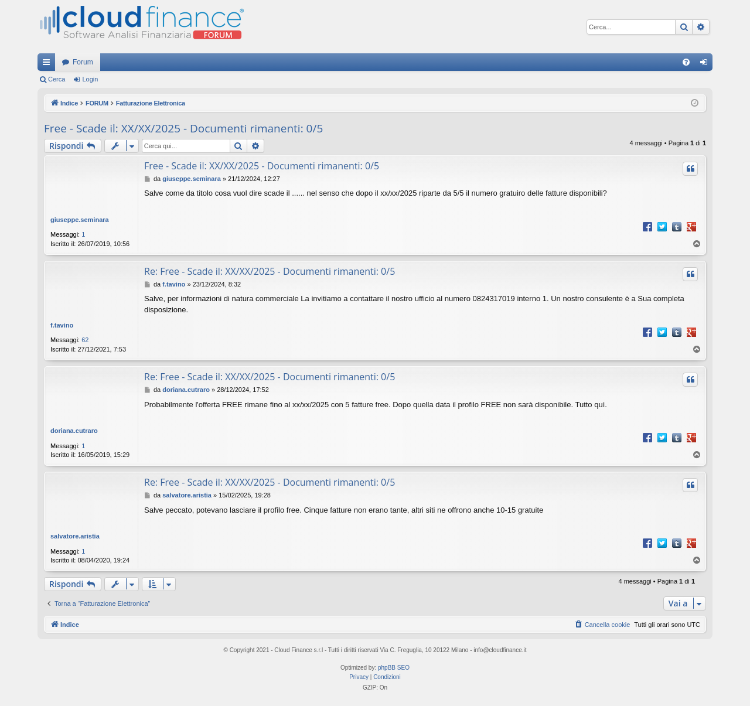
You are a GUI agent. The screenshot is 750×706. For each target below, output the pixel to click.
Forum (83, 62)
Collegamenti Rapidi (48, 64)
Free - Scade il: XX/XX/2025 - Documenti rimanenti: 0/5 (183, 128)
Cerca (56, 79)
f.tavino (61, 325)
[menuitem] (686, 62)
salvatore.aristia (75, 536)
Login (90, 79)
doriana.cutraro (74, 430)
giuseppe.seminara (79, 219)
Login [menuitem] (706, 64)
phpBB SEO (394, 667)
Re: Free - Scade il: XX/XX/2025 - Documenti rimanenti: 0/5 (269, 271)
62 (84, 339)
